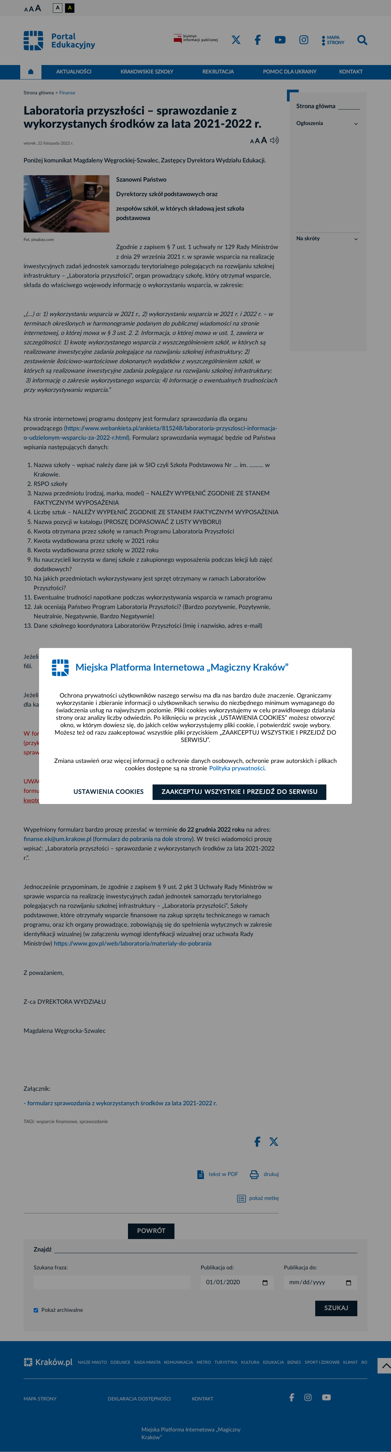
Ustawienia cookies (108, 792)
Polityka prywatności (236, 769)
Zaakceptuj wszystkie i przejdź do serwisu (240, 792)
